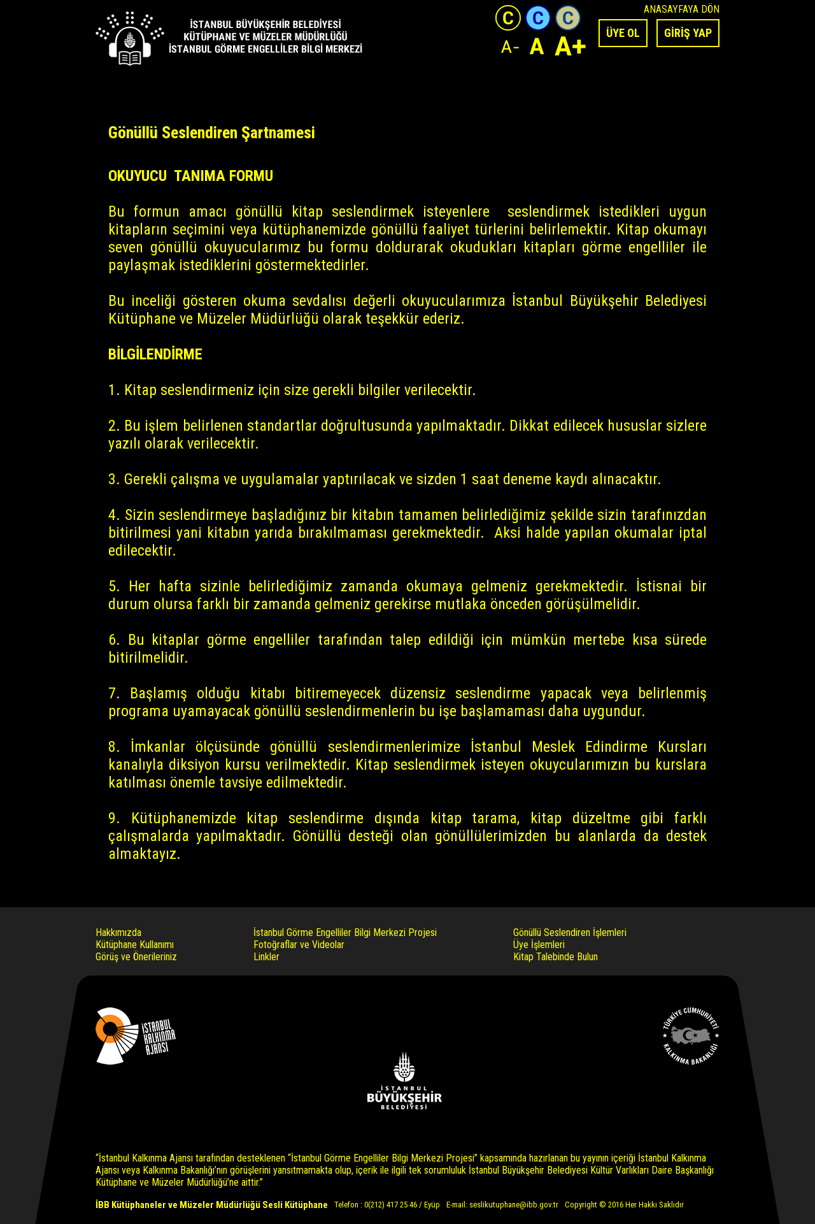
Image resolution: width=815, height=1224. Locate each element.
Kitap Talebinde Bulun (555, 957)
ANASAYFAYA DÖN (681, 9)
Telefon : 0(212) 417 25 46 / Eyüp (387, 1204)
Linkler (266, 957)
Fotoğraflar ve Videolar (298, 945)
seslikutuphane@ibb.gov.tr (513, 1204)
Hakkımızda (118, 932)
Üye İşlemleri (539, 945)
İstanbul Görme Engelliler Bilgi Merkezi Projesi (345, 932)
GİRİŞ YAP (688, 33)
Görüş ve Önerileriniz (136, 957)
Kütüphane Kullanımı (135, 945)
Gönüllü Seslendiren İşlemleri (570, 932)
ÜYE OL (623, 33)
